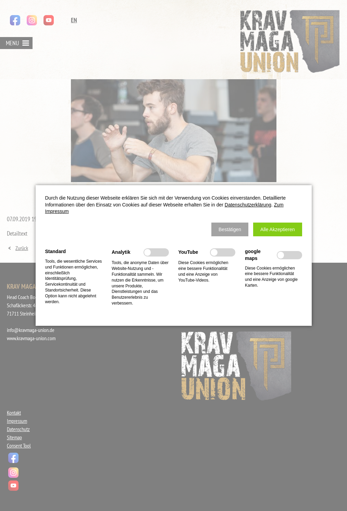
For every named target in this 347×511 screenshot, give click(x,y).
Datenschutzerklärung (248, 204)
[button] (229, 229)
